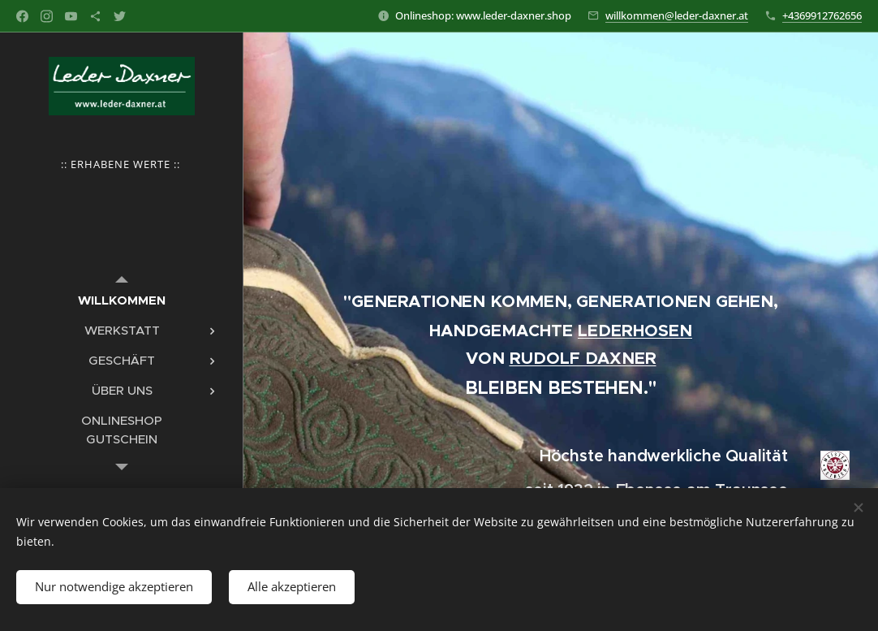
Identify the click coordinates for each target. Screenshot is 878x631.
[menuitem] (122, 300)
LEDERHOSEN (635, 330)
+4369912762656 (822, 15)
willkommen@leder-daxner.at (676, 15)
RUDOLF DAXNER (583, 358)
